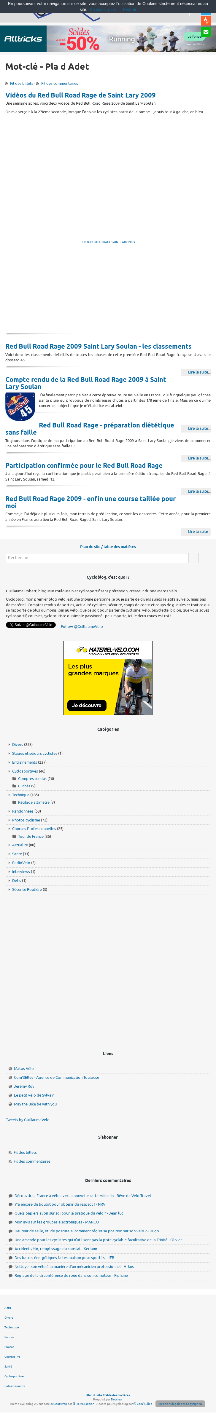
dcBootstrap (58, 1404)
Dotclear (117, 1399)
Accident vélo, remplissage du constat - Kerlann (56, 1248)
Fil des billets (21, 83)
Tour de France (31, 836)
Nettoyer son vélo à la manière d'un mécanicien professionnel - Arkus (74, 1266)
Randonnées (23, 811)
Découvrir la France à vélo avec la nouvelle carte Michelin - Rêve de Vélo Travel (83, 1195)
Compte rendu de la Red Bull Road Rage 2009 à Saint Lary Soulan (85, 384)
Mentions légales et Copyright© (180, 1404)
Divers (17, 744)
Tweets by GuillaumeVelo (28, 1119)
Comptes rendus (32, 778)
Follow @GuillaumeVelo (82, 626)
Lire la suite (198, 372)
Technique (20, 794)
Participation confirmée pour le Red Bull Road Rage (84, 466)
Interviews (21, 871)
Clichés (24, 786)
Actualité (20, 845)
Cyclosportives (25, 771)
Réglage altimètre (34, 802)
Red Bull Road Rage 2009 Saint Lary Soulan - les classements (98, 346)
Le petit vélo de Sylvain (34, 1095)
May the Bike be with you (35, 1104)
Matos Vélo (24, 1068)
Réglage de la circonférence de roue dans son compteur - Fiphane (71, 1275)
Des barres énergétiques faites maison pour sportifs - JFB (64, 1257)
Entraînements (24, 762)
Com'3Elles (143, 1404)
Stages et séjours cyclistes (34, 753)
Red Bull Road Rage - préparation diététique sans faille (89, 429)
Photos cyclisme (26, 820)
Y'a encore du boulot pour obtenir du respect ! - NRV (60, 1204)
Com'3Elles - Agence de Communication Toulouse (56, 1077)
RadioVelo (21, 862)
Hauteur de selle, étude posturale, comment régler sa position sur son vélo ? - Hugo (87, 1231)
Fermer (129, 9)
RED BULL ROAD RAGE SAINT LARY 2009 (108, 242)
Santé (17, 853)
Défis (16, 880)
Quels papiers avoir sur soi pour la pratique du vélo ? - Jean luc (69, 1213)
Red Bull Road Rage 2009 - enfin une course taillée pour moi (90, 503)
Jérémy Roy (24, 1086)
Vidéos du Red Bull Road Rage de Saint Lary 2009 (80, 95)
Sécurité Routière (27, 889)
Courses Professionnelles (34, 828)
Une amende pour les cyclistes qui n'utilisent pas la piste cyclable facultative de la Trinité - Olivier (98, 1239)
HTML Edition (83, 1404)
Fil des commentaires (59, 83)
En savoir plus (103, 9)
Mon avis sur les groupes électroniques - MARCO (57, 1222)
